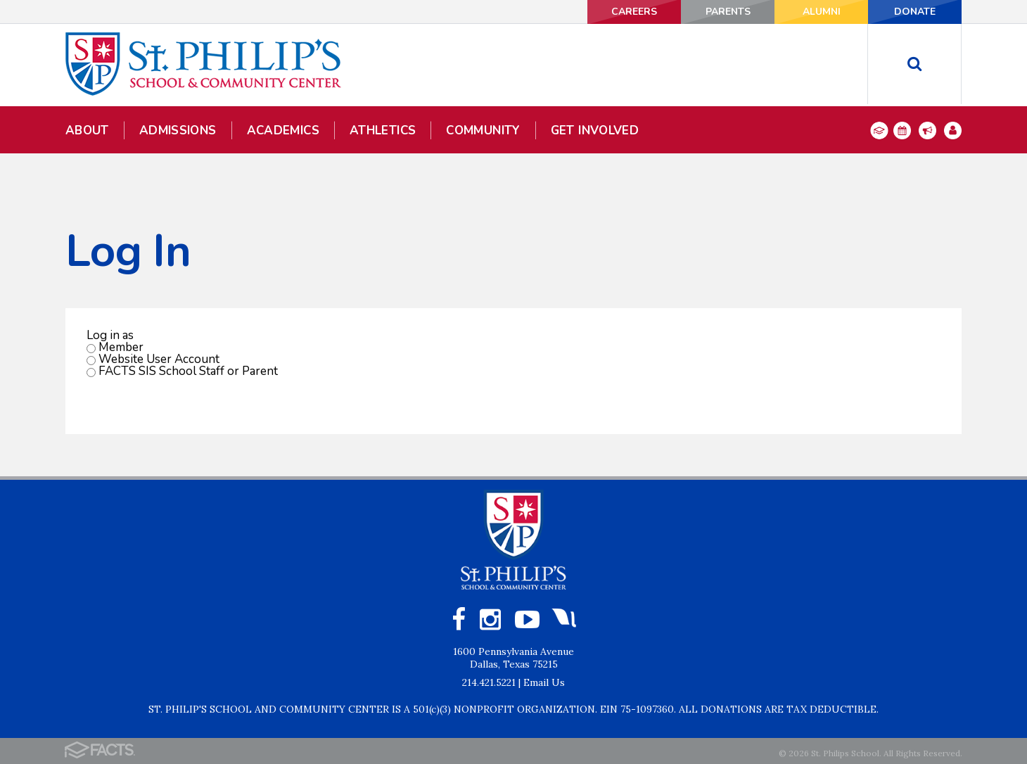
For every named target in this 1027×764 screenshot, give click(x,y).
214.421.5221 (489, 682)
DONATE (915, 11)
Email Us (544, 682)
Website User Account (158, 359)
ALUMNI (822, 11)
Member (120, 347)
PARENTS (728, 11)
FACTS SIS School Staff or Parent (188, 371)
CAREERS (634, 11)
